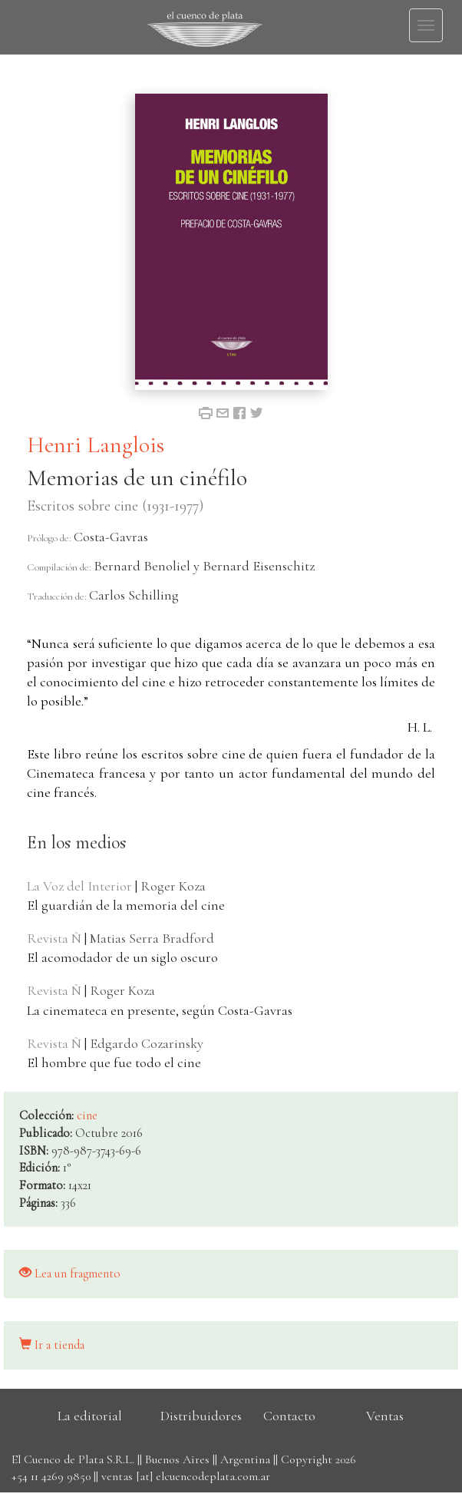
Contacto (289, 1415)
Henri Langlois (95, 445)
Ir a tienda (51, 1345)
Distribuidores (201, 1415)
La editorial (90, 1415)
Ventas (385, 1415)
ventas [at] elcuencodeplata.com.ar (185, 1476)
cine (87, 1115)
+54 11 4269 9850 (51, 1476)
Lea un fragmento (69, 1273)
